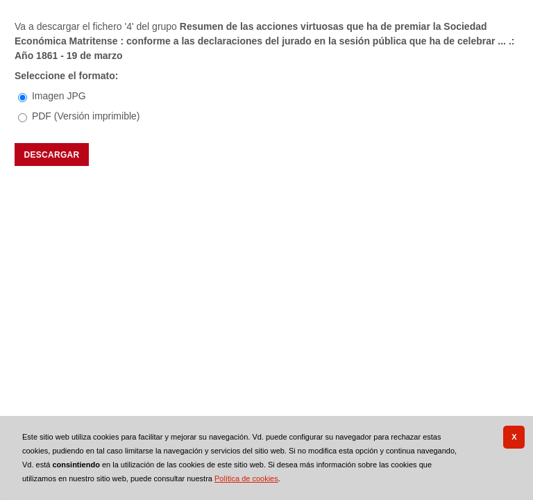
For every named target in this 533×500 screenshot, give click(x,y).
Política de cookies (246, 478)
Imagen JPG (59, 95)
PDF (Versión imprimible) (86, 116)
